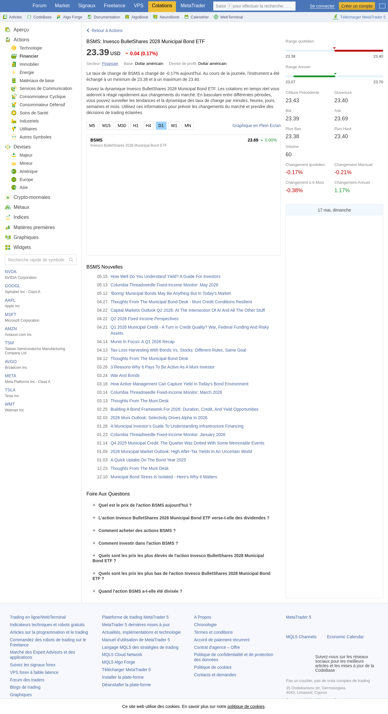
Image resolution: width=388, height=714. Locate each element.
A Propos (202, 617)
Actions (17, 40)
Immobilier (25, 64)
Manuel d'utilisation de (136, 639)
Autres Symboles (31, 137)
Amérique (24, 171)
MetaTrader (193, 5)
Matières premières (30, 227)
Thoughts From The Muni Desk (140, 400)
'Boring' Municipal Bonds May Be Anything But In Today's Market (171, 293)
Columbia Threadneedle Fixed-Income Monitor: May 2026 (164, 284)
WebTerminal (228, 16)
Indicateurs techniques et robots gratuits (47, 624)
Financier (24, 56)
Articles (12, 16)
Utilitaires (24, 129)
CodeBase (39, 16)
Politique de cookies (213, 667)
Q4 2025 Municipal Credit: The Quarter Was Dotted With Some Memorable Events (187, 443)
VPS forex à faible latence (34, 672)
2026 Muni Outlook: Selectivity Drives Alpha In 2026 (159, 417)
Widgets (18, 247)
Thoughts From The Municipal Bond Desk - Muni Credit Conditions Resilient (181, 301)
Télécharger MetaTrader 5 (359, 17)
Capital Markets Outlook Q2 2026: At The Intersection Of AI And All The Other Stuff (188, 310)
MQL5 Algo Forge (118, 662)
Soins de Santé (29, 113)
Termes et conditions (213, 632)
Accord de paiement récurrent (221, 639)
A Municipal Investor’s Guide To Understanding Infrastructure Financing (177, 426)
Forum (39, 5)
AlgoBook (136, 16)
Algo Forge (69, 16)
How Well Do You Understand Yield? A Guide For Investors (166, 276)
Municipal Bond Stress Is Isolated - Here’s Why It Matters (164, 476)
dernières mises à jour (136, 624)
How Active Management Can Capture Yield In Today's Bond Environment (180, 383)
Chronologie (205, 624)
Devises (18, 147)
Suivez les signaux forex (32, 664)
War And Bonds (125, 375)
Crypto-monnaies (27, 197)
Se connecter (322, 6)
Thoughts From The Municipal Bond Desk (149, 358)
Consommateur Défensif (38, 104)
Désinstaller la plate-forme (126, 684)
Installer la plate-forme (123, 677)
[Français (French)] (382, 4)
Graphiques (22, 237)
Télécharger (126, 669)
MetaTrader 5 (298, 617)
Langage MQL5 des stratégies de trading (140, 647)
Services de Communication (41, 88)
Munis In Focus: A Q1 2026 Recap (142, 341)
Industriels (25, 121)
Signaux (86, 5)
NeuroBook (166, 16)
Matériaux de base (32, 80)
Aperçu (17, 30)
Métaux (17, 207)
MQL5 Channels (301, 636)
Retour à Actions (107, 30)
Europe (22, 179)
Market (62, 5)
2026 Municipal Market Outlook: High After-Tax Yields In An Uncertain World (181, 451)
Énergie (22, 72)
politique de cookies (245, 706)
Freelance (114, 5)
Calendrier (196, 16)
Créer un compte (357, 6)
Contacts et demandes (215, 674)
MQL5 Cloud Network (122, 654)
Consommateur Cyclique (38, 96)
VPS (138, 5)
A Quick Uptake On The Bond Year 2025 (148, 459)
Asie (19, 187)
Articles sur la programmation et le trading (49, 632)
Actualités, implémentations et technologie (141, 632)
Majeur (22, 155)
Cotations (162, 5)
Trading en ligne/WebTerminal (38, 617)
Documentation (103, 16)
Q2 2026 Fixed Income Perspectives (145, 318)
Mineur (22, 163)
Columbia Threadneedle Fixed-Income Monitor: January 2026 (168, 434)
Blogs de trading (25, 687)
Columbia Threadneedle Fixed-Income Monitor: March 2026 (166, 392)
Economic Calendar (345, 636)
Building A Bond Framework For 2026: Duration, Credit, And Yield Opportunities (184, 409)
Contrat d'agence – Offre (217, 647)
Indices (17, 217)
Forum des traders (27, 679)
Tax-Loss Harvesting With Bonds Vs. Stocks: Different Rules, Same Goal (178, 350)
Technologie (26, 48)
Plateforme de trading (135, 617)
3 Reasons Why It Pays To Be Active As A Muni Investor (162, 367)
